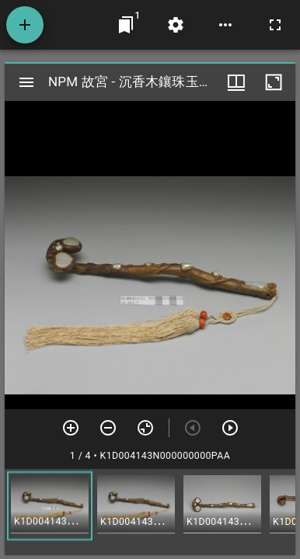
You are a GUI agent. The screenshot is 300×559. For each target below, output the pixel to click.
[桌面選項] (225, 24)
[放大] (70, 427)
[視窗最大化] (273, 82)
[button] (50, 505)
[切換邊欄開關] (26, 82)
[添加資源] (25, 24)
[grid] (150, 511)
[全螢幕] (275, 24)
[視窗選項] (236, 82)
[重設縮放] (145, 427)
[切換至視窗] (126, 24)
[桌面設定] (175, 24)
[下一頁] (230, 427)
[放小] (108, 427)
